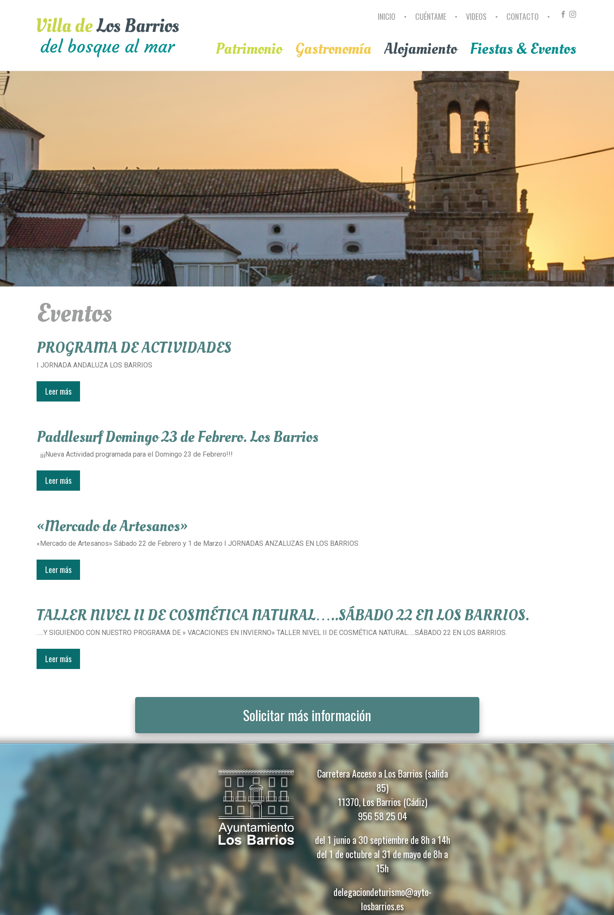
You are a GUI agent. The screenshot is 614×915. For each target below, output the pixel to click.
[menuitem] (388, 20)
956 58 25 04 (382, 816)
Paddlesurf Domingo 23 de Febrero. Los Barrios (177, 437)
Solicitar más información (307, 715)
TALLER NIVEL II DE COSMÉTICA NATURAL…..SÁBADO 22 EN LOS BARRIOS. (283, 615)
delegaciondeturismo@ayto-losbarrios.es (382, 899)
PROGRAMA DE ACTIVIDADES (134, 348)
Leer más (58, 391)
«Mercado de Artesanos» (112, 526)
